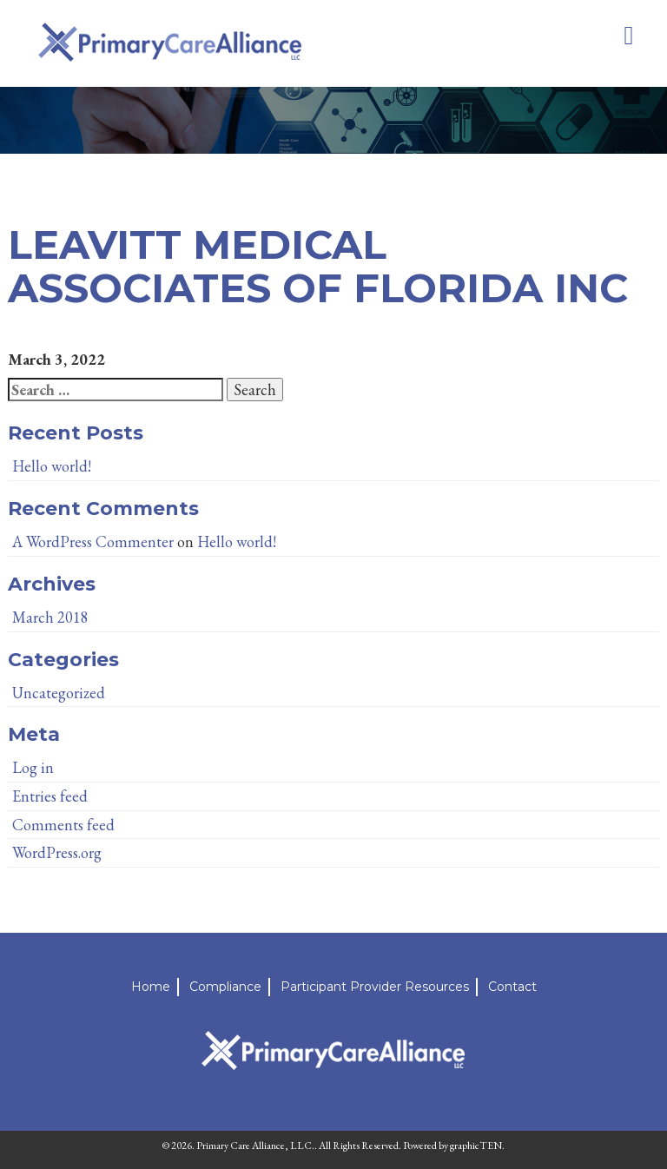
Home (150, 986)
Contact (512, 986)
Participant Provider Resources (375, 986)
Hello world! (51, 466)
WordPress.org (57, 852)
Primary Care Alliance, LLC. (255, 1145)
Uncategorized (58, 693)
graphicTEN (476, 1145)
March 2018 (50, 617)
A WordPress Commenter (93, 541)
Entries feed (50, 796)
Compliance (225, 986)
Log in (33, 767)
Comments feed (63, 825)
